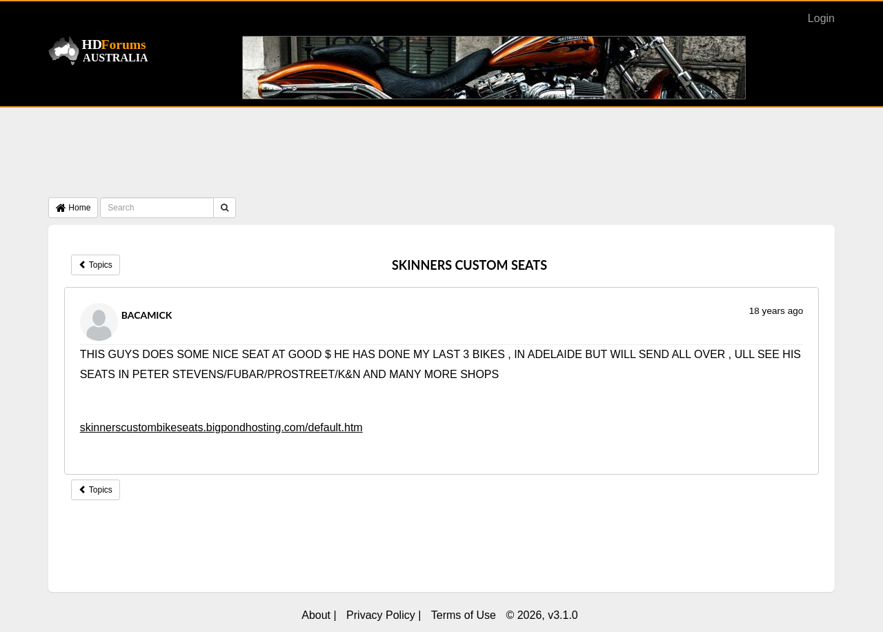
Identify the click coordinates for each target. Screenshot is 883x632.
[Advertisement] (441, 155)
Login (821, 18)
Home (73, 208)
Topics (95, 265)
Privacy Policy (380, 615)
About (315, 615)
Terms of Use (463, 615)
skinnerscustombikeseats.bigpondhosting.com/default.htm (221, 427)
